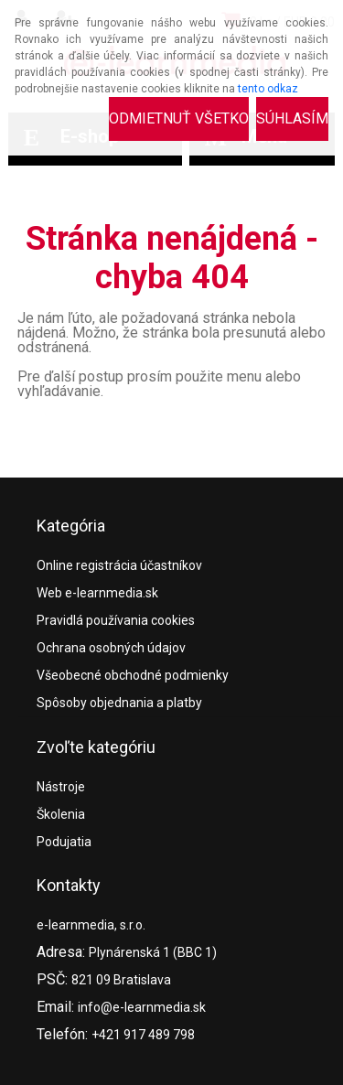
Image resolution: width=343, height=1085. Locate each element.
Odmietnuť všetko (179, 118)
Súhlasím (292, 118)
